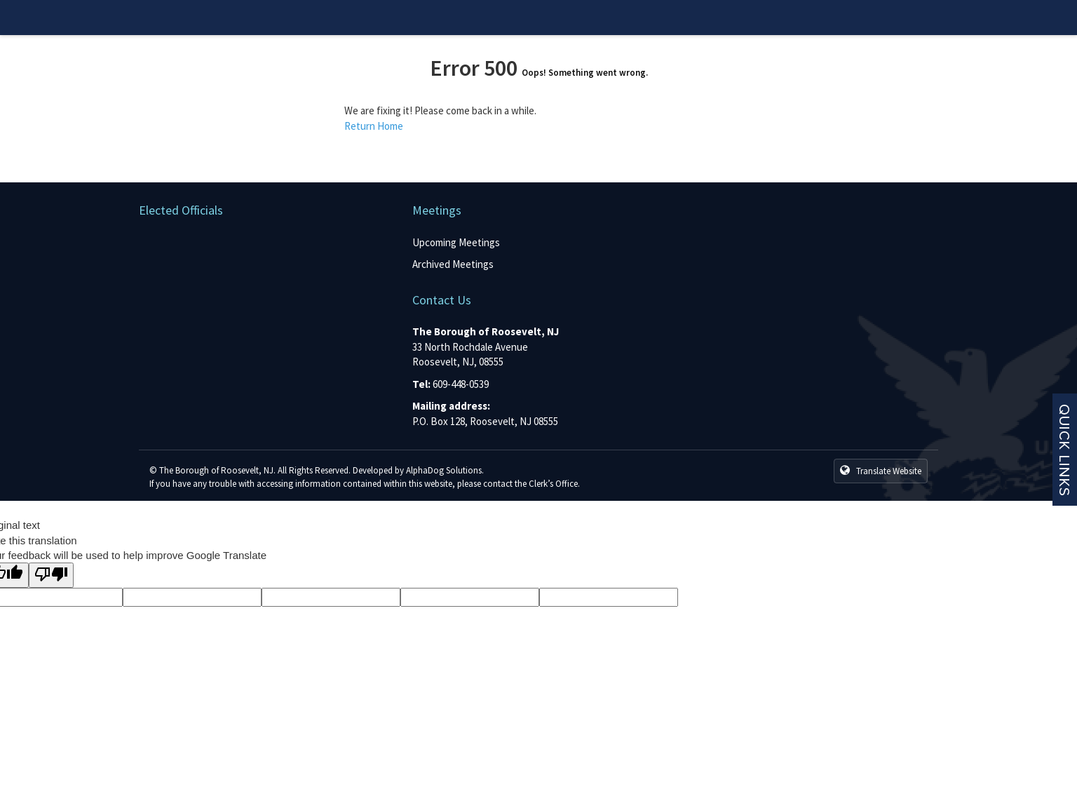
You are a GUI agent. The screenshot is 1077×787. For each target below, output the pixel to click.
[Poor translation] (51, 575)
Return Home (373, 126)
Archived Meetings (453, 264)
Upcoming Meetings (456, 242)
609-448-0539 (461, 384)
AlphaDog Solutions (444, 470)
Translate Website (880, 470)
